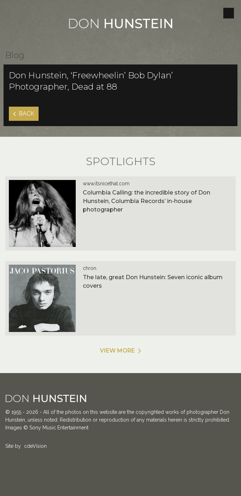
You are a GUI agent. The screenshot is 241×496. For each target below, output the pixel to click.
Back (26, 113)
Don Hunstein (121, 25)
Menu (228, 13)
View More (117, 350)
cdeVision (35, 446)
